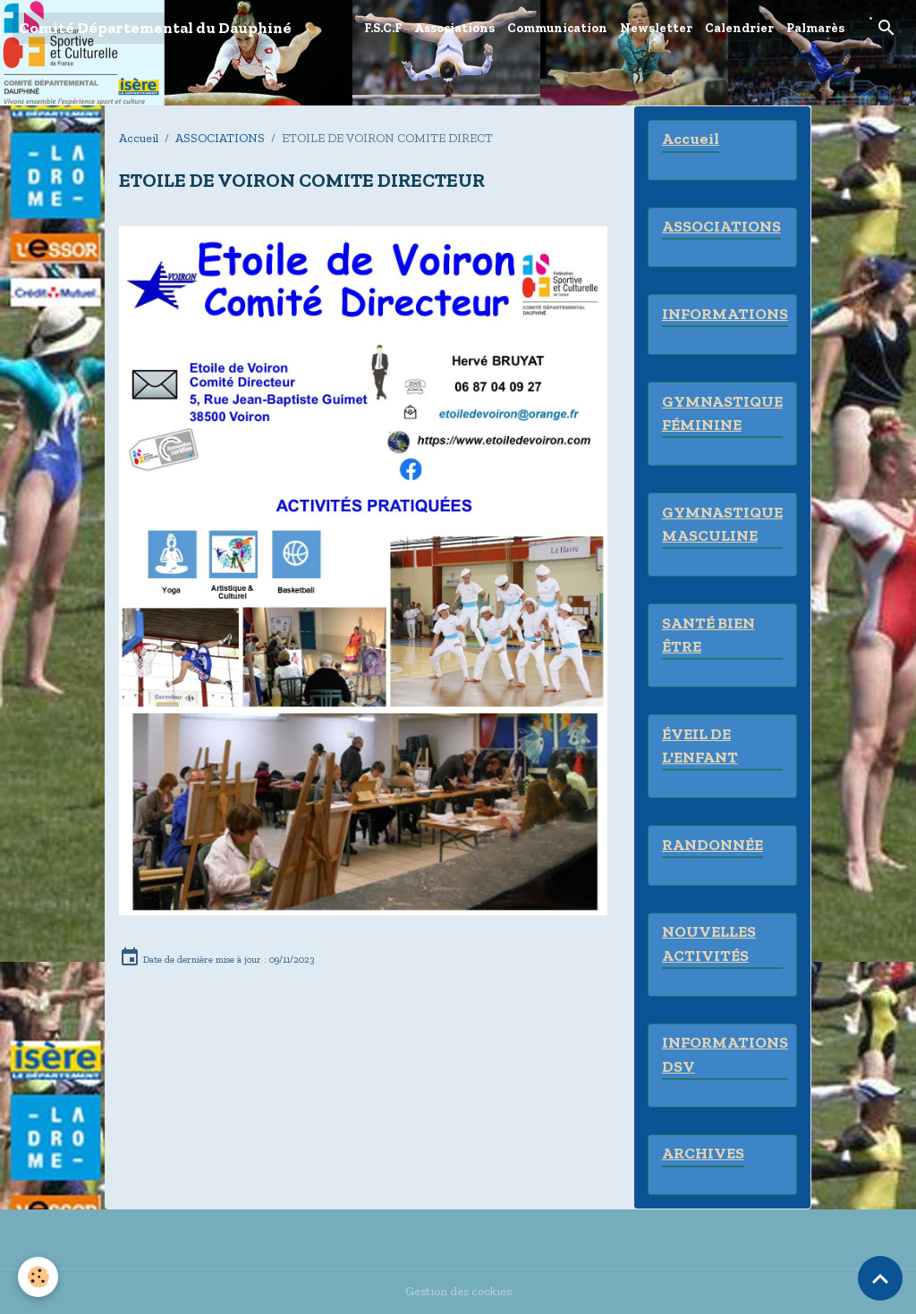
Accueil (138, 138)
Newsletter (656, 28)
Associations (454, 28)
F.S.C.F (383, 28)
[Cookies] (38, 1277)
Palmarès (815, 28)
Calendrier (739, 28)
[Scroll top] (880, 1278)
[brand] (155, 28)
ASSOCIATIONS (220, 138)
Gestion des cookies (458, 1291)
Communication (557, 28)
